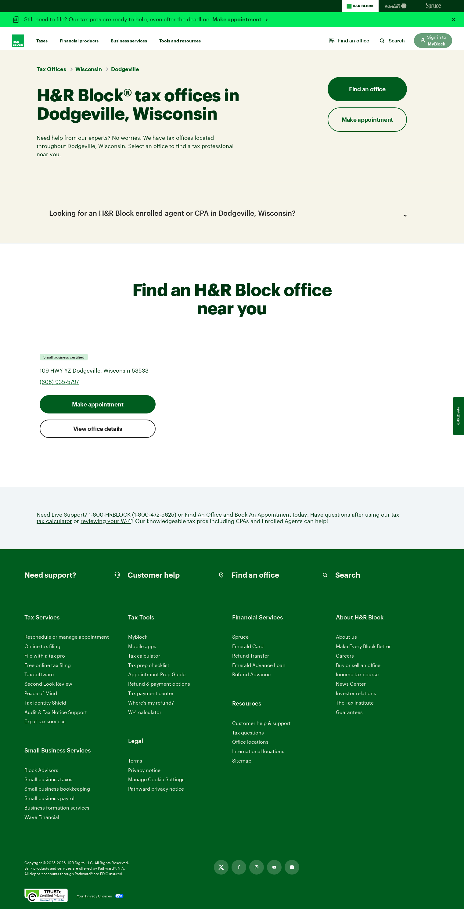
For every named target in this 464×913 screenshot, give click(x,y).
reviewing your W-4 (106, 524)
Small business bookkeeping (57, 792)
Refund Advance (251, 678)
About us (346, 640)
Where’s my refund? (151, 706)
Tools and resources (180, 37)
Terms (135, 764)
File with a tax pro (44, 659)
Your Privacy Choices (94, 899)
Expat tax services (45, 725)
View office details (97, 431)
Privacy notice (144, 773)
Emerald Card (248, 650)
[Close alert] (453, 19)
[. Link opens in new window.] (46, 899)
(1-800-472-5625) (154, 518)
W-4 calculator (144, 715)
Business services (129, 37)
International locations (258, 755)
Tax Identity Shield (45, 706)
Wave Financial (41, 820)
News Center (351, 687)
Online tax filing (42, 650)
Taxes (42, 37)
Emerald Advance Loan (259, 668)
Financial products (79, 37)
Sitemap (241, 764)
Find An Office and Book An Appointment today (246, 518)
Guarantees (349, 715)
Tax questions (248, 736)
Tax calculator (144, 659)
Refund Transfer (250, 659)
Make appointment (237, 19)
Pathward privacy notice (156, 792)
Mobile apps (142, 650)
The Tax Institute (355, 706)
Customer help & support (261, 727)
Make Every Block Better (363, 650)
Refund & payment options (159, 687)
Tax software (39, 678)
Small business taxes (48, 783)
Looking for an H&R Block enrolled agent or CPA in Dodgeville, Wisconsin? (230, 215)
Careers (345, 659)
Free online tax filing (47, 668)
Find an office (367, 88)
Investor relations (356, 697)
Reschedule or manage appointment (66, 640)
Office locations (250, 745)
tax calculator (54, 524)
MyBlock (137, 640)
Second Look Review (48, 687)
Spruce (240, 640)
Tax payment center (151, 697)
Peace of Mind (40, 697)
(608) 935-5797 (59, 385)
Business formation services (56, 811)
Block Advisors (41, 773)
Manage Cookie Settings (156, 783)
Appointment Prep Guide (156, 678)
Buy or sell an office (358, 668)
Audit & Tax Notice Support (55, 715)
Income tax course (357, 678)
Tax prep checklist (148, 668)
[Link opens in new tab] (221, 871)
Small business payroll (50, 802)
